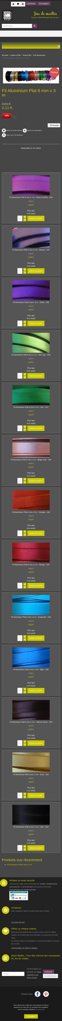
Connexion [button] (31, 4)
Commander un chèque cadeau (24, 948)
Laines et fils (15, 55)
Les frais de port (18, 922)
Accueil (5, 55)
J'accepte (31, 1016)
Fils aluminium (39, 55)
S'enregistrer (44, 4)
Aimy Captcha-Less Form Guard (34, 975)
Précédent (55, 125)
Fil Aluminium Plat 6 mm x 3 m (19, 865)
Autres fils (27, 55)
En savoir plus (40, 1009)
